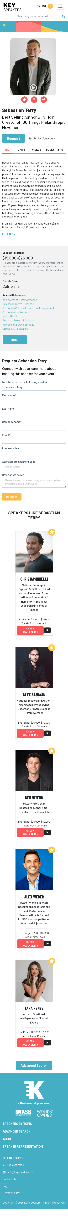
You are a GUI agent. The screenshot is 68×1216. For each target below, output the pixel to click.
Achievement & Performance (19, 299)
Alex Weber (34, 896)
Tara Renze (34, 1008)
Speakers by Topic (17, 1124)
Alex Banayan (34, 694)
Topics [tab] (21, 149)
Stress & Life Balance (15, 328)
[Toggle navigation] (60, 6)
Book (15, 340)
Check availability (30, 630)
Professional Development (18, 324)
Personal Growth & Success (18, 320)
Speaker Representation (23, 1146)
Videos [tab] (36, 149)
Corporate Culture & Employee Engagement (28, 308)
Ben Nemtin (34, 797)
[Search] (38, 16)
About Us (10, 1139)
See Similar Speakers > (41, 138)
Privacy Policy (11, 1192)
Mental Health (10, 316)
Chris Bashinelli (34, 578)
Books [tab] (50, 149)
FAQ (5, 1186)
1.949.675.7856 (15, 1165)
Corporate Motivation (15, 312)
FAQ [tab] (60, 149)
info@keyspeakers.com (21, 1172)
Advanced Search (34, 1065)
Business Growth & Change (18, 303)
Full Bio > (8, 234)
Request (13, 138)
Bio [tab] (7, 149)
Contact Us (9, 1179)
